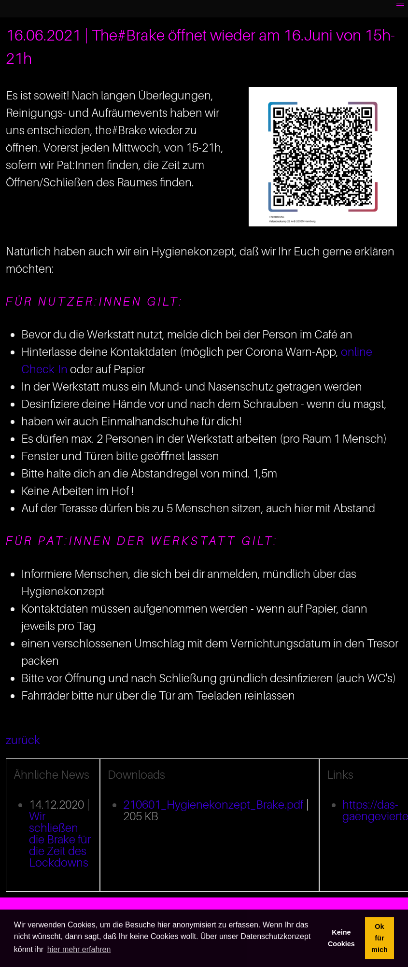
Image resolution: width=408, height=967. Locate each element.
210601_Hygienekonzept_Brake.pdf (213, 805)
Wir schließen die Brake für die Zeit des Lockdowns (60, 839)
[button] (400, 6)
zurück (23, 740)
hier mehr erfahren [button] (79, 949)
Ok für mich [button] (379, 938)
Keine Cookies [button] (341, 938)
